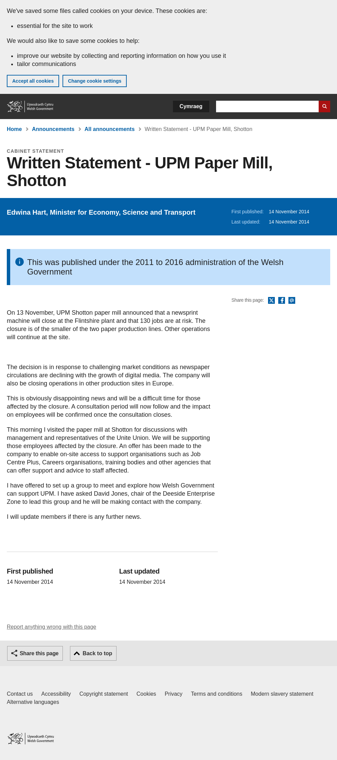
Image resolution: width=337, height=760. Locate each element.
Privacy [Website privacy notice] (173, 694)
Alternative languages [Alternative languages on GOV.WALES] (33, 702)
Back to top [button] (97, 653)
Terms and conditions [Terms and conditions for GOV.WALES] (216, 694)
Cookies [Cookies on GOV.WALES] (146, 694)
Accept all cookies (33, 81)
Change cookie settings (94, 81)
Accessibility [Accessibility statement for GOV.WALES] (56, 694)
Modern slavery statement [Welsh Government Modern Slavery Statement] (282, 694)
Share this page (39, 653)
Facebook (281, 300)
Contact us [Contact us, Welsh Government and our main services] (20, 694)
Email (291, 300)
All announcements (110, 129)
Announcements (53, 129)
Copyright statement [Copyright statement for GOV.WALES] (103, 694)
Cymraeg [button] (191, 106)
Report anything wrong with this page (51, 627)
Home (14, 129)
